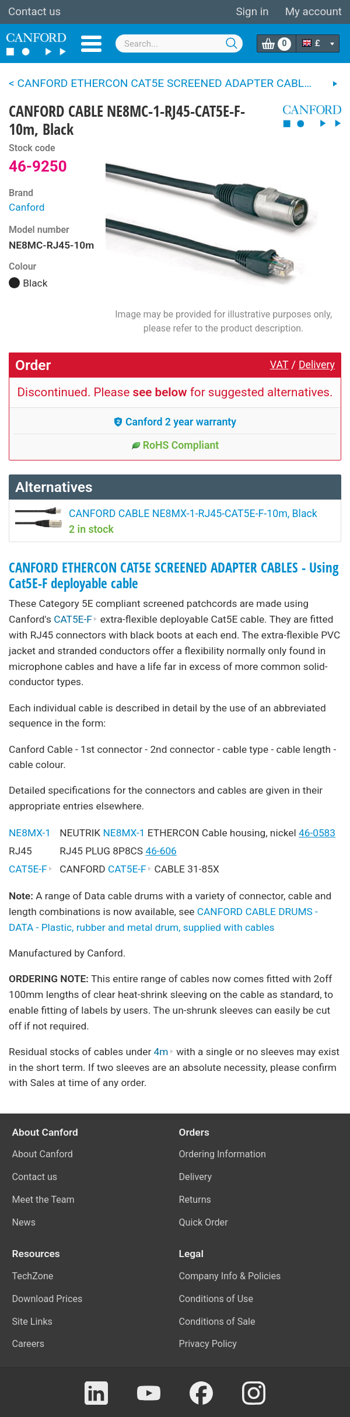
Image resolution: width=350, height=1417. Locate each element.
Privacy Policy (208, 1343)
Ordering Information (222, 1154)
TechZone (33, 1276)
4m (164, 1051)
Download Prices (47, 1298)
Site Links (32, 1321)
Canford (27, 207)
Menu (91, 44)
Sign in (252, 11)
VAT (279, 365)
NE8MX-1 (30, 833)
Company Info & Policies (230, 1276)
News (24, 1222)
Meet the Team (43, 1199)
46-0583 (317, 833)
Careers (28, 1343)
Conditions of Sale (217, 1321)
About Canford (42, 1154)
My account (313, 11)
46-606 (160, 851)
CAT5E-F (75, 619)
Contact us (34, 11)
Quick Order (203, 1222)
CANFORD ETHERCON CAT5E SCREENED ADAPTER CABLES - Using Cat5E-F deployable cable (174, 575)
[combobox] (179, 43)
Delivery (317, 365)
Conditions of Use (216, 1298)
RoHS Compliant (175, 445)
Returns (195, 1199)
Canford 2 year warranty (175, 422)
